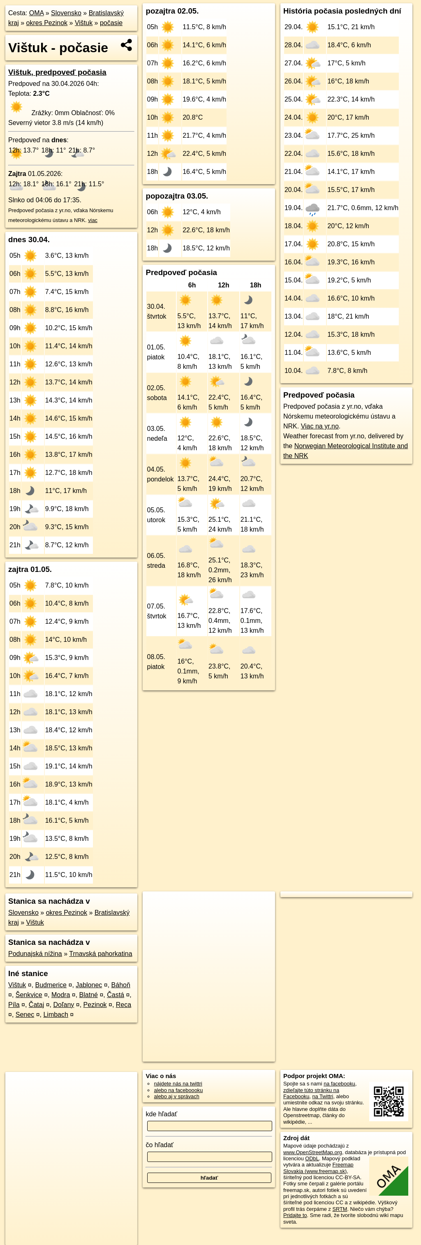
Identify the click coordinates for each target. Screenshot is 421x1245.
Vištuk (84, 22)
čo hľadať (159, 1144)
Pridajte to (295, 1215)
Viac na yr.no (320, 426)
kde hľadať (161, 1114)
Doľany (63, 1004)
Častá (115, 994)
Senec (25, 1014)
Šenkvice (29, 994)
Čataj (36, 1004)
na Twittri (322, 1096)
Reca (123, 1004)
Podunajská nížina (35, 953)
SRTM (339, 1209)
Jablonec (89, 984)
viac (92, 220)
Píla (14, 1004)
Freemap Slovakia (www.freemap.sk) (318, 1168)
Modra (60, 994)
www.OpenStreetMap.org (312, 1152)
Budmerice (51, 984)
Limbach (55, 1014)
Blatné (88, 994)
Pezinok (95, 1004)
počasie (111, 22)
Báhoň (120, 984)
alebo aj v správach (176, 1096)
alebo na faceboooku (178, 1090)
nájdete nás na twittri (178, 1084)
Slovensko (66, 12)
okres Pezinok (47, 22)
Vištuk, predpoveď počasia (57, 72)
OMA (36, 12)
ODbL (312, 1158)
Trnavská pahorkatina (100, 953)
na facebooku (339, 1084)
